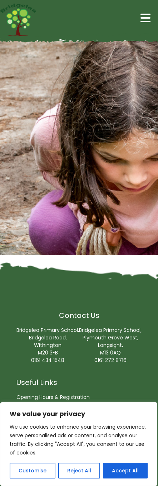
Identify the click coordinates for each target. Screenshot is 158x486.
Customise (32, 470)
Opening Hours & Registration (53, 397)
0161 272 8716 (110, 360)
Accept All (125, 470)
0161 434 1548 (47, 360)
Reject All (79, 470)
